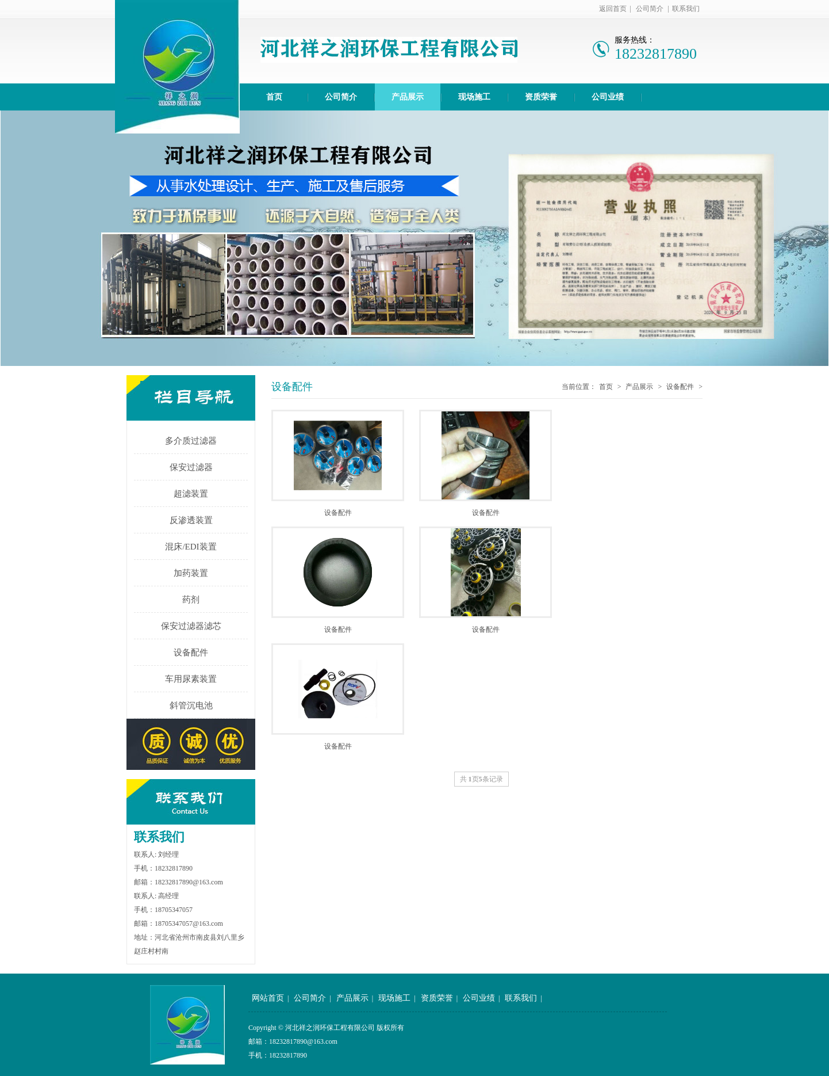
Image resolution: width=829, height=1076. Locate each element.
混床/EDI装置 (190, 546)
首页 (274, 97)
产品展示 (408, 97)
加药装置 (191, 573)
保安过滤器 (191, 467)
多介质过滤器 (191, 440)
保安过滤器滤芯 (191, 626)
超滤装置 (191, 493)
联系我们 (686, 9)
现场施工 (474, 97)
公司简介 (649, 9)
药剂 (190, 599)
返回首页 (613, 9)
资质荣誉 (541, 97)
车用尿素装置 (191, 679)
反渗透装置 (191, 520)
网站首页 (268, 998)
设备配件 (191, 652)
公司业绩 (608, 97)
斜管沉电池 (191, 705)
